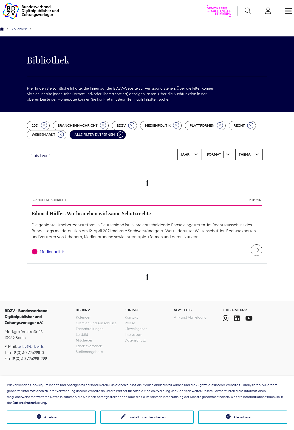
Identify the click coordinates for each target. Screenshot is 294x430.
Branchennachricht (82, 125)
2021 (39, 125)
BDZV (125, 125)
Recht (243, 125)
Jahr (185, 154)
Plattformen (206, 125)
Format (214, 154)
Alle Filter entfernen (98, 134)
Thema (245, 154)
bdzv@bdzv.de (31, 346)
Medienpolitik (162, 125)
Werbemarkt (48, 134)
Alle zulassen (242, 417)
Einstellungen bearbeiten (147, 417)
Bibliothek (19, 29)
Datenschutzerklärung (29, 403)
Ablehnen (51, 417)
